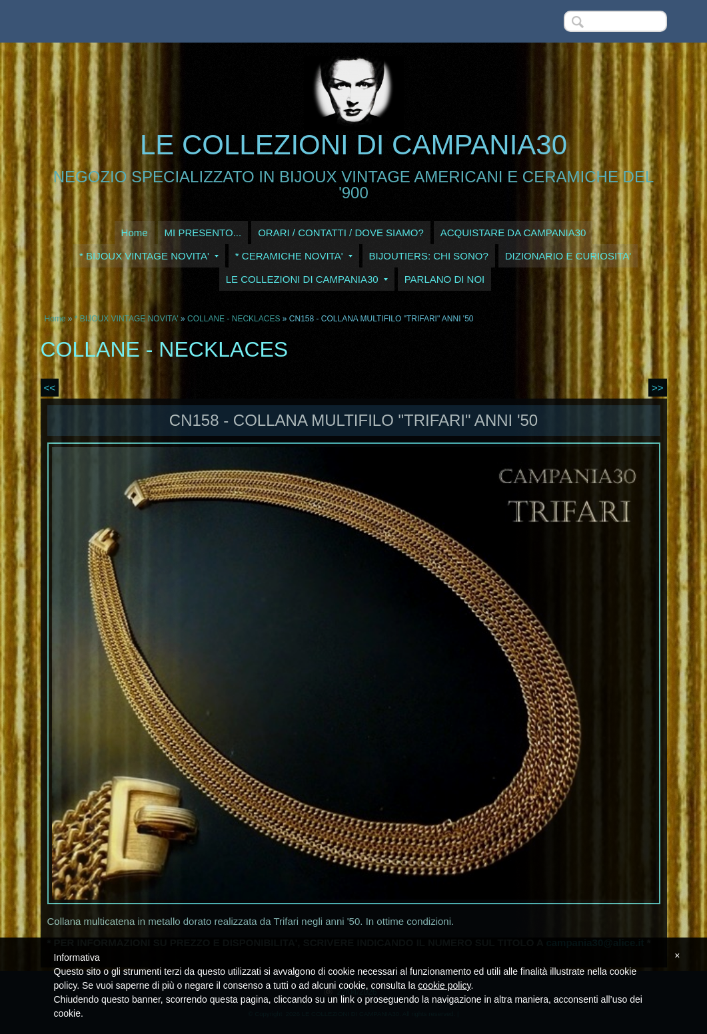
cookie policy (444, 985)
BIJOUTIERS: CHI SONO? (428, 255)
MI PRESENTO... (203, 232)
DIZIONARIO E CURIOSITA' (568, 255)
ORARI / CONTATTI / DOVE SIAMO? (341, 232)
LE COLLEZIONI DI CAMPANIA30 (353, 144)
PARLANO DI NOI (444, 279)
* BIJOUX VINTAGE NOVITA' (149, 255)
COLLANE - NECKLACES (233, 318)
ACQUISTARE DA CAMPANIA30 (513, 232)
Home (134, 232)
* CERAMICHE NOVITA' (294, 255)
